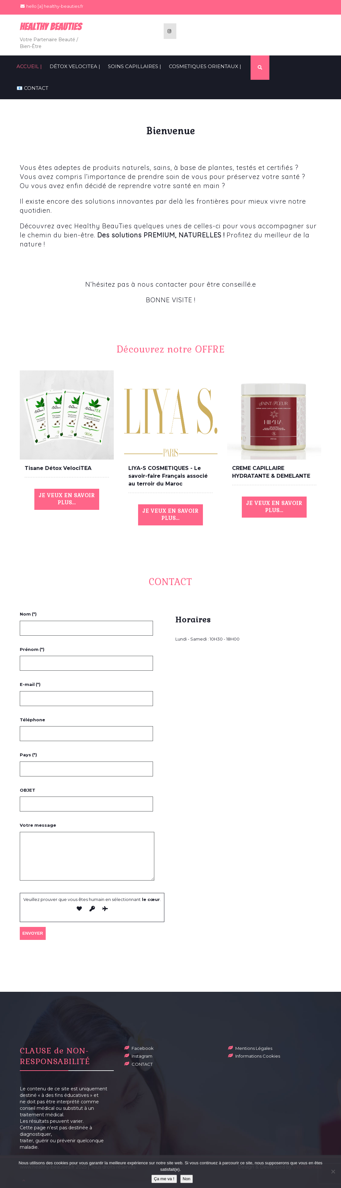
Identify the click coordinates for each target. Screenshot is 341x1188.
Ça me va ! (164, 1178)
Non (187, 1178)
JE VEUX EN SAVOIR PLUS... (67, 499)
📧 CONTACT (32, 88)
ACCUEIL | (29, 66)
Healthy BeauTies (51, 27)
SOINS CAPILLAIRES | (134, 66)
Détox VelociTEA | (75, 66)
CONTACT (142, 1064)
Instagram (142, 1056)
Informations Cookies (257, 1056)
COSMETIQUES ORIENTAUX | (205, 66)
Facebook (143, 1048)
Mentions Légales (253, 1048)
